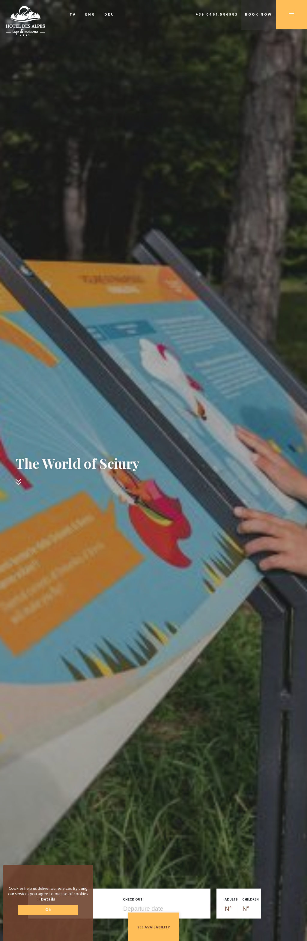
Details (48, 899)
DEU (109, 15)
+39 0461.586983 (216, 15)
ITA (71, 15)
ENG (90, 15)
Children (250, 900)
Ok (48, 910)
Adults (231, 900)
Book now (258, 15)
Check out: (133, 900)
